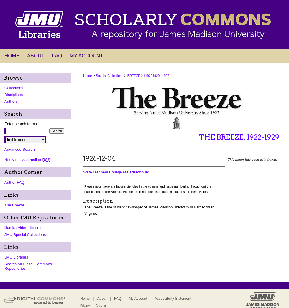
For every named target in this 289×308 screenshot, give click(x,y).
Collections (13, 88)
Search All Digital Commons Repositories (28, 266)
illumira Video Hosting (23, 228)
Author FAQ (14, 182)
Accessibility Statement (173, 299)
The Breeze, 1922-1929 (239, 137)
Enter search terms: (21, 124)
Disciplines (13, 94)
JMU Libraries (16, 257)
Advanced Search (19, 149)
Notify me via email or (27, 160)
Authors (11, 101)
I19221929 (152, 75)
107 (166, 75)
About (101, 299)
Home (87, 75)
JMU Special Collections (25, 234)
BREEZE (133, 75)
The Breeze (14, 205)
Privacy (85, 305)
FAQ (117, 299)
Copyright (102, 305)
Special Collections (109, 75)
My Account (138, 299)
